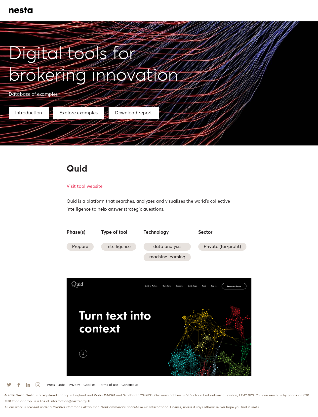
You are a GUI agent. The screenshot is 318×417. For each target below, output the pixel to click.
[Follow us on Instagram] (37, 384)
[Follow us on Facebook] (18, 384)
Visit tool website (85, 186)
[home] (27, 7)
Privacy (74, 385)
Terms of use (108, 385)
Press (51, 385)
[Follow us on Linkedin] (28, 384)
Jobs (61, 385)
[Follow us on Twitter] (9, 384)
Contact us (129, 385)
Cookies (89, 385)
